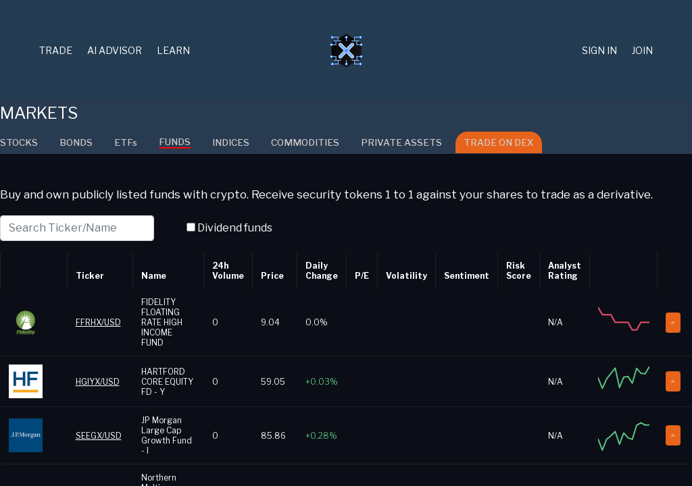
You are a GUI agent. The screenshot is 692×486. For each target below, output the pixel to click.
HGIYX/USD (98, 382)
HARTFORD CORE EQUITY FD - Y (167, 382)
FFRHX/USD (98, 322)
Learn (173, 50)
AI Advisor (114, 50)
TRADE (55, 50)
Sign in (599, 50)
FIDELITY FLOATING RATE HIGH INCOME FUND (161, 322)
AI (676, 323)
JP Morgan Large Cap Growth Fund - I (166, 435)
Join (642, 50)
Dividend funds (234, 227)
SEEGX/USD (99, 436)
